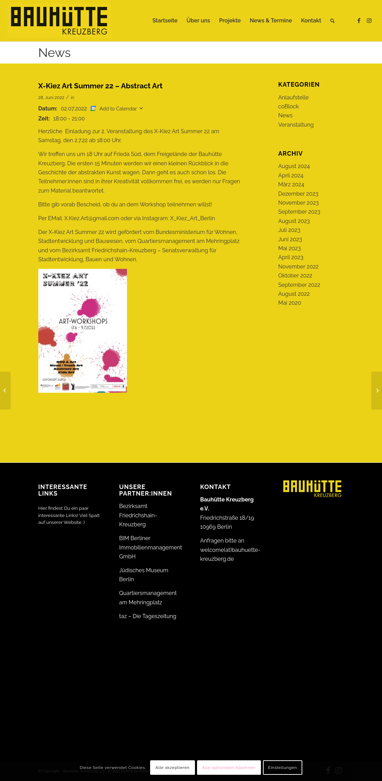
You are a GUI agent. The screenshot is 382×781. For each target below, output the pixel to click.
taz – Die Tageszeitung (147, 616)
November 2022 (298, 266)
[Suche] (332, 20)
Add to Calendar (118, 108)
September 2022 (299, 285)
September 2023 (299, 211)
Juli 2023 (289, 230)
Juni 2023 (290, 239)
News (54, 52)
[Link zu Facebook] (359, 20)
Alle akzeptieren (172, 767)
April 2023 (290, 257)
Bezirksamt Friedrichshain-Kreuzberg (138, 515)
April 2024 (290, 175)
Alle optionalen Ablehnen (229, 767)
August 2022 (294, 294)
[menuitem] (165, 20)
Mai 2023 (289, 248)
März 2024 (291, 184)
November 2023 (298, 202)
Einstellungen (282, 767)
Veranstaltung (296, 124)
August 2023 (294, 221)
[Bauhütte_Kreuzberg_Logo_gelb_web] (59, 20)
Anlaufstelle (293, 97)
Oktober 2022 (295, 275)
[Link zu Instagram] (369, 20)
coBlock (288, 106)
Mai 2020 (289, 303)
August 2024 (294, 166)
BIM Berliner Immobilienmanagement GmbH (150, 547)
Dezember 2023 (298, 194)
